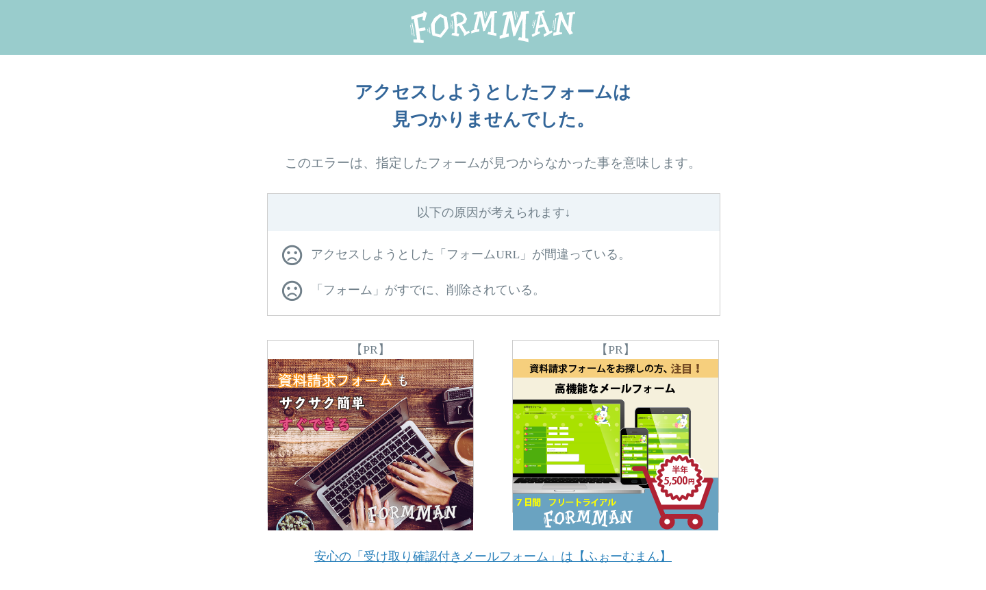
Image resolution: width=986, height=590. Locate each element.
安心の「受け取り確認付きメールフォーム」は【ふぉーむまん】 (493, 556)
